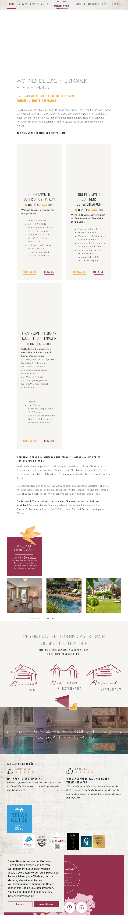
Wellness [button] (80, 4)
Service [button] (115, 4)
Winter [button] (44, 4)
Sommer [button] (34, 4)
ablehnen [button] (20, 904)
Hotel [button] (11, 4)
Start (19, 618)
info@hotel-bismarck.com (64, 885)
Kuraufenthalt (24, 122)
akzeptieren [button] (46, 904)
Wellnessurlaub (45, 122)
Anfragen (29, 272)
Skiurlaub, (100, 118)
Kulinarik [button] (22, 4)
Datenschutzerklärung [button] (21, 896)
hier (49, 891)
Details (48, 272)
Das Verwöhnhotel (34, 618)
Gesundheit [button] (93, 4)
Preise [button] (105, 4)
